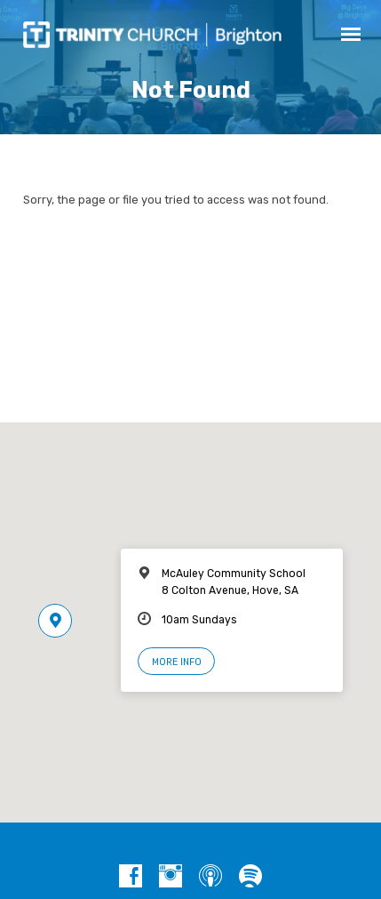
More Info (177, 662)
